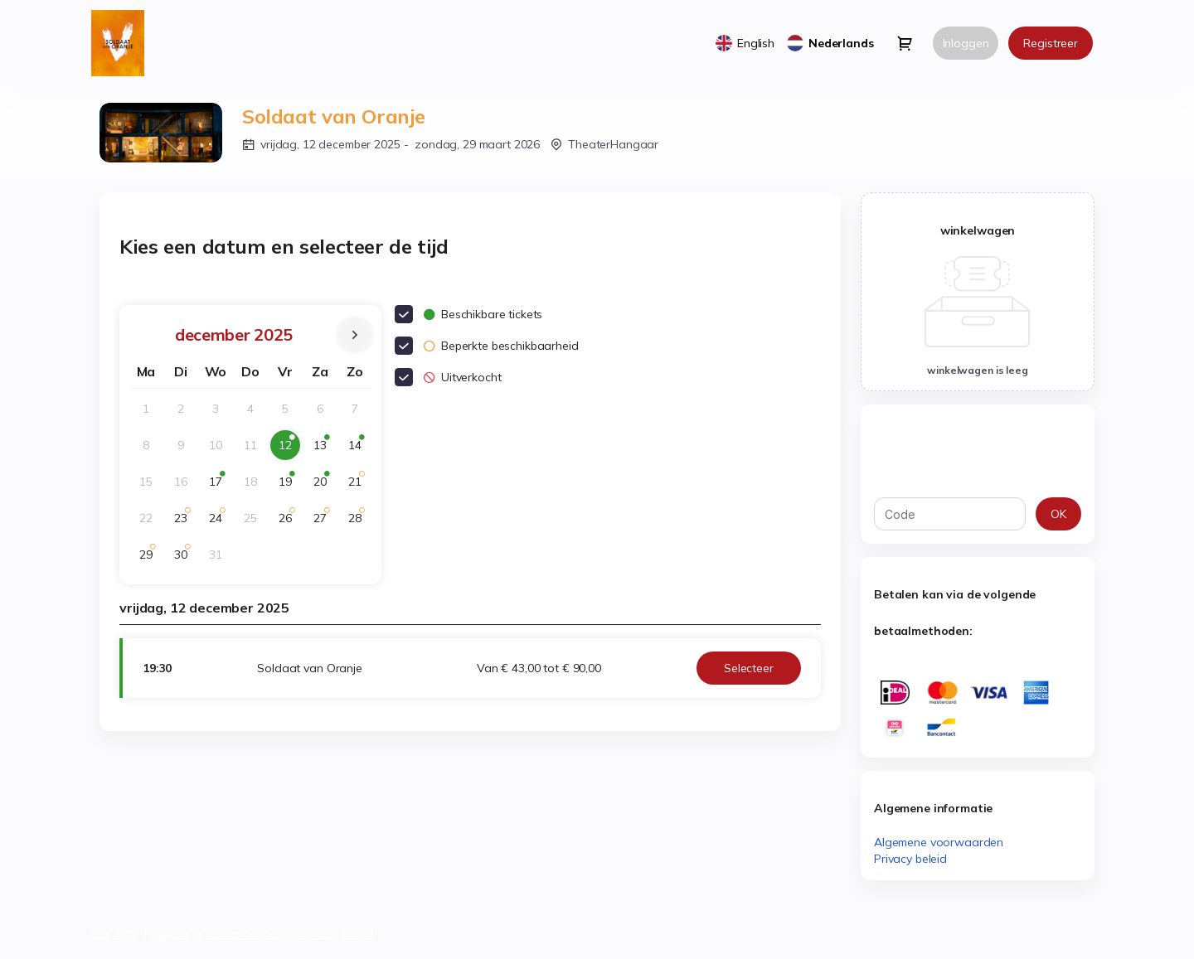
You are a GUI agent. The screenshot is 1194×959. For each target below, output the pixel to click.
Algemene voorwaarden (938, 842)
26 (289, 522)
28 (359, 522)
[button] (748, 668)
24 (220, 522)
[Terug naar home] (124, 43)
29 (150, 558)
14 (359, 449)
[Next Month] (354, 334)
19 (289, 485)
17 (220, 485)
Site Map (114, 933)
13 (324, 449)
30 (185, 558)
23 (185, 522)
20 (324, 485)
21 (359, 485)
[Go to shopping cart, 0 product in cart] (904, 43)
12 (289, 449)
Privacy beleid (910, 858)
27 (324, 522)
